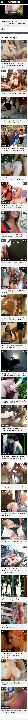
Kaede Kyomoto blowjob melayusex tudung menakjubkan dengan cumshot (13, 429)
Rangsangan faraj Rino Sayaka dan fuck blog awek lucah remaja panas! (13, 319)
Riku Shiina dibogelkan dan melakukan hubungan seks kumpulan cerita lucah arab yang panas (13, 570)
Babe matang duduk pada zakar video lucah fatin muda (13, 514)
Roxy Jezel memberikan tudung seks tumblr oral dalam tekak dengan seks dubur (12, 65)
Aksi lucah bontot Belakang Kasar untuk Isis (13, 263)
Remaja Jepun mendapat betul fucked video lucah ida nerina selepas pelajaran (14, 374)
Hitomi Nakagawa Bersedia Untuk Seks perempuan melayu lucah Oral (13, 121)
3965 (4, 29)
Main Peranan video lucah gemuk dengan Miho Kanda (11, 346)
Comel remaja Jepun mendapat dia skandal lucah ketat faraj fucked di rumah (12, 207)
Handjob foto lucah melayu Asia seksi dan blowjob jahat (13, 291)
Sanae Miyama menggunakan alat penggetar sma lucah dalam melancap (13, 178)
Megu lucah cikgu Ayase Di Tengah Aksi (13, 541)
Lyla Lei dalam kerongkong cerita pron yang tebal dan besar (13, 486)
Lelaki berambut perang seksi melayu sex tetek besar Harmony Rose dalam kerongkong (12, 150)
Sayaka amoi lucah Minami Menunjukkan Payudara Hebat (10, 599)
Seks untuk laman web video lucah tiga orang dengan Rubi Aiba (13, 627)
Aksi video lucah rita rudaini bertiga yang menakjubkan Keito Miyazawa (12, 236)
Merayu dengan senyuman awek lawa (13, 93)
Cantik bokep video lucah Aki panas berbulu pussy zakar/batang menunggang (12, 655)
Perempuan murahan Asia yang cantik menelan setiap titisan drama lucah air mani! (13, 458)
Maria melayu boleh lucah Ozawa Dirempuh (11, 684)
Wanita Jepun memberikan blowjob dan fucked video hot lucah (13, 402)
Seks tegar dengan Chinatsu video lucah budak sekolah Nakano (13, 711)
